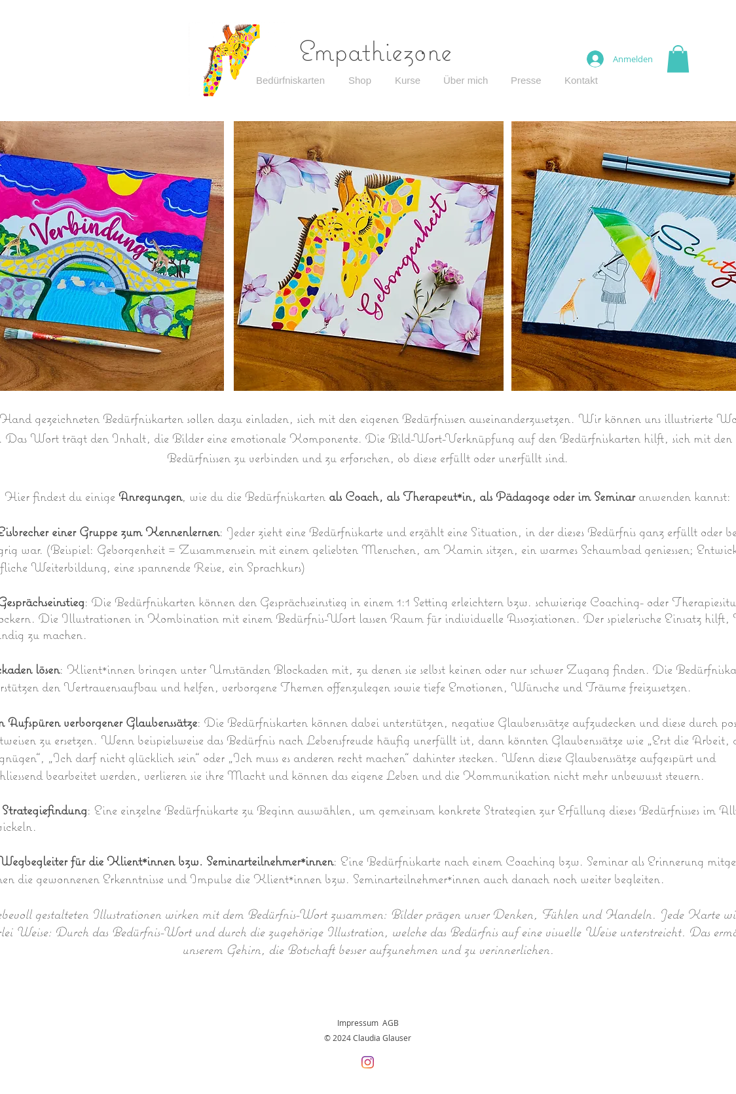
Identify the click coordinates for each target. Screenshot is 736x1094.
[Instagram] (367, 1062)
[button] (678, 59)
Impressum (357, 1022)
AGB (390, 1022)
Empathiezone (375, 50)
